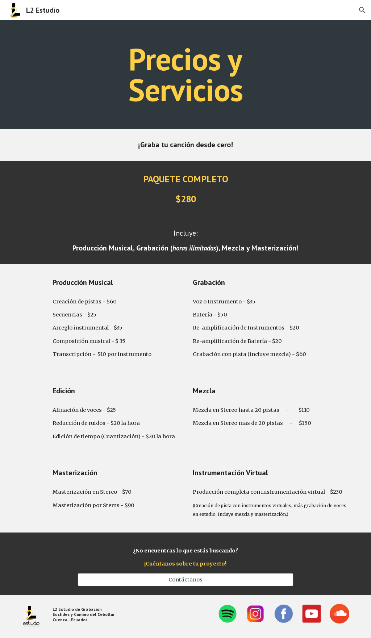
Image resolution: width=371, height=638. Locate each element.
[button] (362, 10)
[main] (185, 74)
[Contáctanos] (185, 579)
